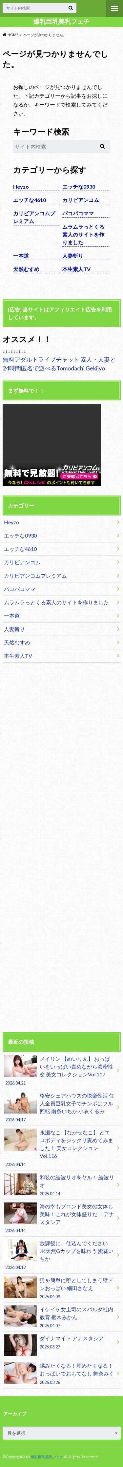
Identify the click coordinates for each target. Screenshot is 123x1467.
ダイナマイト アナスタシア (59, 1343)
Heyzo (21, 186)
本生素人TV (76, 269)
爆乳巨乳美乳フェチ (61, 21)
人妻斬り (72, 255)
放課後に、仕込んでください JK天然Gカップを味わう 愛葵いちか (59, 1255)
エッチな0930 (78, 186)
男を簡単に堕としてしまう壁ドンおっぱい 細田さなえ (59, 1288)
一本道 (21, 255)
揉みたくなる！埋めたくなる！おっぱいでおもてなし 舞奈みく (59, 1373)
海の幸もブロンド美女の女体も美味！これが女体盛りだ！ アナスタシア (59, 1218)
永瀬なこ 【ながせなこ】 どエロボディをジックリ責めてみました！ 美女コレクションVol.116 (59, 1148)
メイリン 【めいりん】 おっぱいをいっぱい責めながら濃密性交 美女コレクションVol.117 (59, 1070)
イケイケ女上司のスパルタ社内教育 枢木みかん (59, 1317)
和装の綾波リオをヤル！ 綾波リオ (59, 1185)
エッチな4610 (29, 200)
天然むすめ (26, 269)
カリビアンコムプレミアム (34, 217)
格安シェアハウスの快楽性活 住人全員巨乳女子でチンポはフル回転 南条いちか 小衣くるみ (59, 1107)
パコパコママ (78, 213)
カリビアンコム (80, 200)
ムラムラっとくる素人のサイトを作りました (83, 234)
